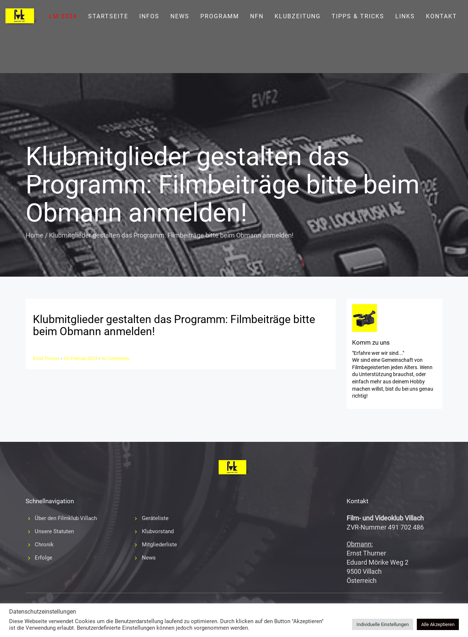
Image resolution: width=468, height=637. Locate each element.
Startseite (108, 16)
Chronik (44, 544)
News (179, 16)
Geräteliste (155, 518)
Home (35, 235)
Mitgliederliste (159, 544)
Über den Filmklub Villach (66, 518)
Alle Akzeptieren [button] (437, 624)
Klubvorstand (158, 531)
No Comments (115, 358)
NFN (257, 16)
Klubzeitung (298, 16)
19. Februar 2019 (81, 358)
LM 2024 (63, 16)
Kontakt (441, 16)
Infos (149, 16)
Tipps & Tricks (358, 16)
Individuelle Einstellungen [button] (382, 624)
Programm (219, 16)
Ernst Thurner (47, 358)
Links (405, 16)
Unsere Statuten (54, 531)
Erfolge (43, 557)
